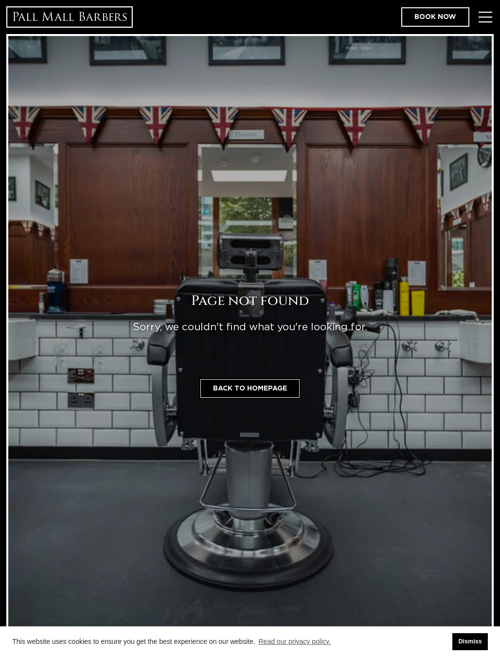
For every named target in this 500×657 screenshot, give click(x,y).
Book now (435, 17)
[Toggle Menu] (485, 17)
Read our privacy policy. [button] (295, 641)
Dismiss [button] (470, 641)
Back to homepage (250, 388)
